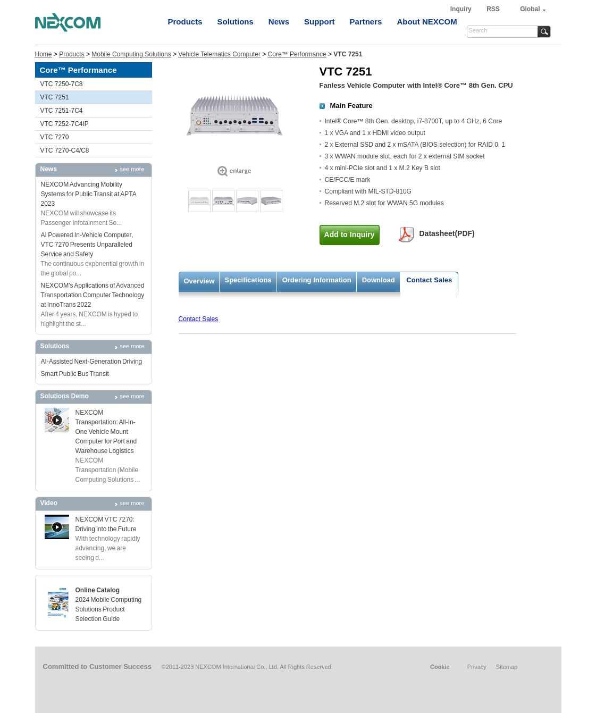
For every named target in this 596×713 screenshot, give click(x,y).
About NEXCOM (427, 21)
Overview (199, 281)
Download (378, 280)
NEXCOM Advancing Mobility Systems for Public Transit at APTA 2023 (89, 194)
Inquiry (461, 9)
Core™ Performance (297, 54)
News (278, 21)
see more (132, 169)
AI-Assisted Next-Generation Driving (91, 361)
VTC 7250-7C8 (61, 84)
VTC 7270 (54, 137)
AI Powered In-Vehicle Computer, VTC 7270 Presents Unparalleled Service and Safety (87, 244)
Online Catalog (97, 590)
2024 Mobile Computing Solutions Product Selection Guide (108, 609)
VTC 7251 (54, 97)
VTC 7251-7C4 (61, 110)
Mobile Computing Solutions (131, 54)
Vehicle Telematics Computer (219, 54)
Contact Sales (429, 280)
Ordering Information (316, 280)
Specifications (248, 280)
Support (319, 21)
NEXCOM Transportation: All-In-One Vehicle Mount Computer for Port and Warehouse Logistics (106, 432)
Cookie (440, 667)
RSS (493, 9)
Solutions (235, 21)
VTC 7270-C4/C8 (64, 150)
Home (43, 54)
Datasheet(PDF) (447, 233)
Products (185, 21)
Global (530, 9)
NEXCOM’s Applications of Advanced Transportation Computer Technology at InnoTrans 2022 (93, 295)
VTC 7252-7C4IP (64, 124)
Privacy (476, 667)
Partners (366, 21)
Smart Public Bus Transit (75, 374)
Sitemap (506, 667)
